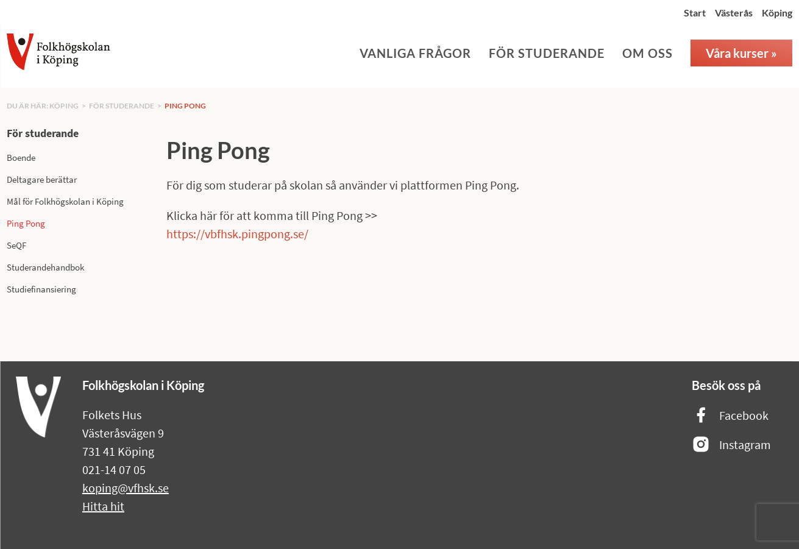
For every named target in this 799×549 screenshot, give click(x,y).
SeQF (16, 245)
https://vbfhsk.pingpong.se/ (237, 233)
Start (695, 12)
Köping (777, 12)
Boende (21, 157)
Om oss (647, 53)
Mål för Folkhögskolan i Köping (65, 201)
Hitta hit (103, 506)
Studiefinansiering (41, 289)
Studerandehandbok (45, 267)
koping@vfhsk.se (125, 487)
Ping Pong (185, 105)
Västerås (734, 12)
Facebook (730, 416)
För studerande (547, 53)
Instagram (731, 445)
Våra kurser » (741, 53)
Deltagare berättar (42, 179)
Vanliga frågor (415, 53)
